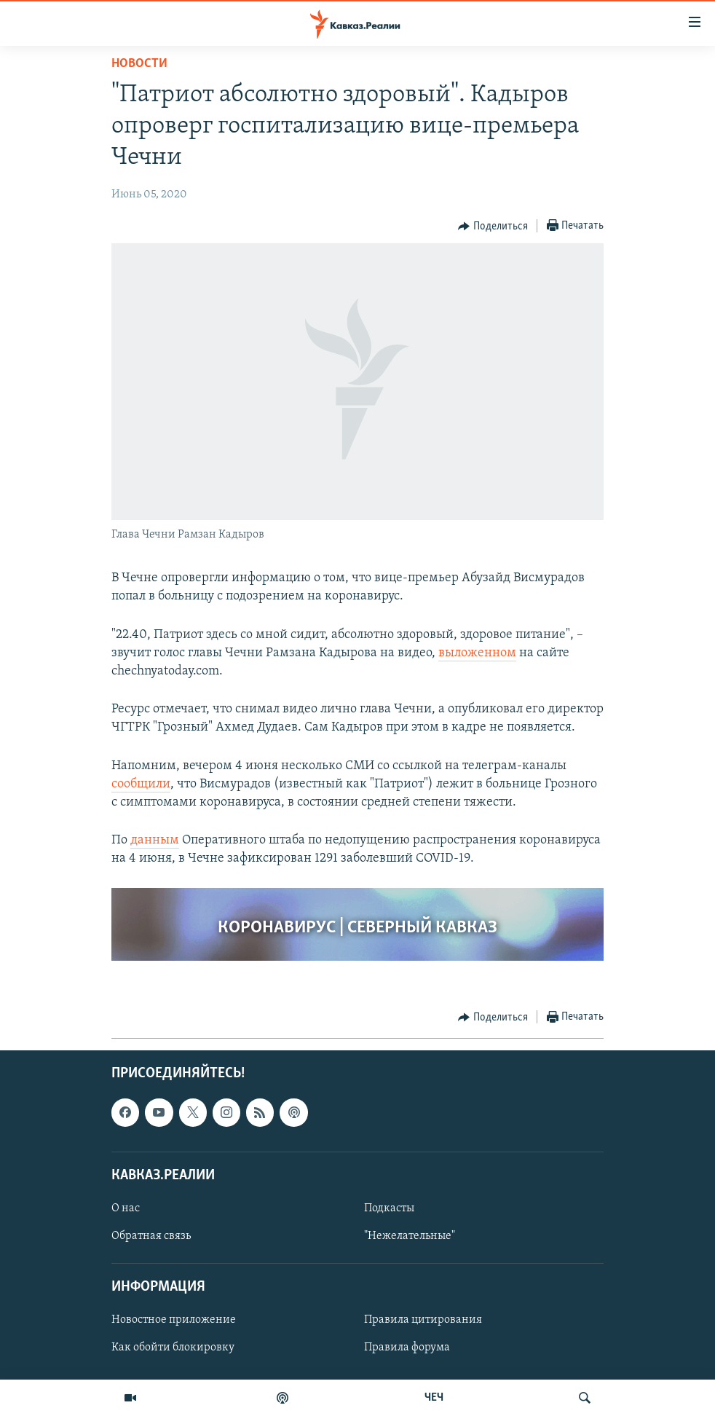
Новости (139, 64)
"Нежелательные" (409, 1236)
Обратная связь (151, 1236)
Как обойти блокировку (172, 1347)
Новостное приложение (173, 1320)
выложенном (477, 653)
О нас (125, 1208)
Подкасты (389, 1208)
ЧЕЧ (433, 1398)
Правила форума (407, 1347)
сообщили (140, 784)
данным (154, 840)
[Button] (493, 227)
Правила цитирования (423, 1320)
